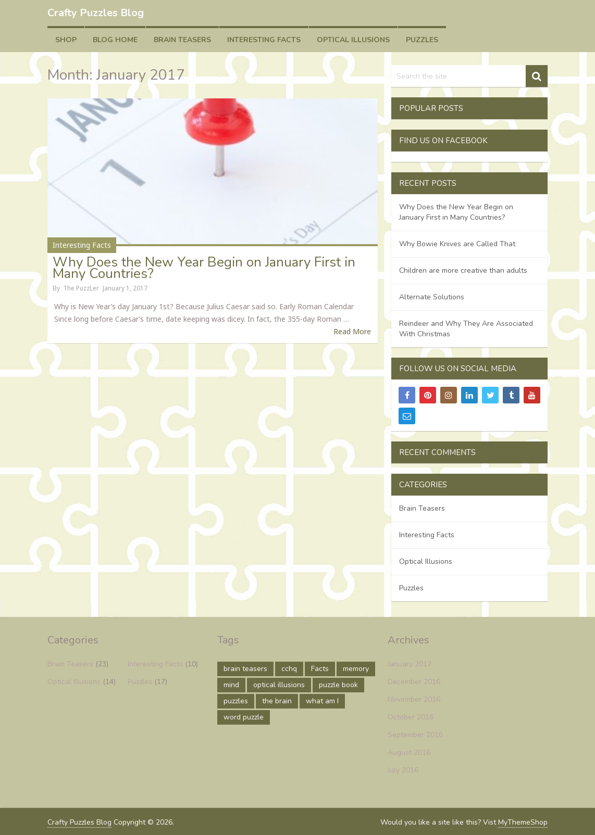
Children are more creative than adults (463, 270)
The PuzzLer (81, 288)
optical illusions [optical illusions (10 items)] (279, 685)
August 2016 (409, 752)
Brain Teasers (182, 40)
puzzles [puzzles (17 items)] (236, 701)
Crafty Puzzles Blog (95, 13)
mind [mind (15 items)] (231, 685)
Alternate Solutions (431, 297)
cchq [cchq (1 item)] (289, 669)
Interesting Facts (264, 40)
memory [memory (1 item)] (356, 669)
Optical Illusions (353, 40)
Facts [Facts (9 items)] (320, 669)
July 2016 (403, 770)
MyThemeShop (523, 822)
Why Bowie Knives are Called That (457, 244)
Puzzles (422, 40)
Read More (352, 331)
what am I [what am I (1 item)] (322, 701)
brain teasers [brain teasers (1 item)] (245, 669)
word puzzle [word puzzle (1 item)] (244, 717)
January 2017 (409, 664)
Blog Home (115, 40)
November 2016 (414, 699)
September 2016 (415, 735)
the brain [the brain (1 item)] (277, 701)
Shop (66, 40)
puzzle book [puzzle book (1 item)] (338, 685)
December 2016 (414, 682)
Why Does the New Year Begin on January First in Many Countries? (204, 268)
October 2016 (410, 717)
